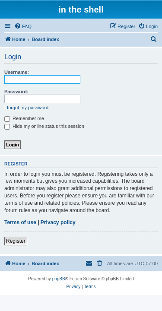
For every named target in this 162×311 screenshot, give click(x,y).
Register (15, 241)
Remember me (24, 118)
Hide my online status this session (44, 126)
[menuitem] (23, 26)
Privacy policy (58, 222)
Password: (16, 91)
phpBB (58, 278)
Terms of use (20, 222)
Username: (16, 72)
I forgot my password (26, 107)
